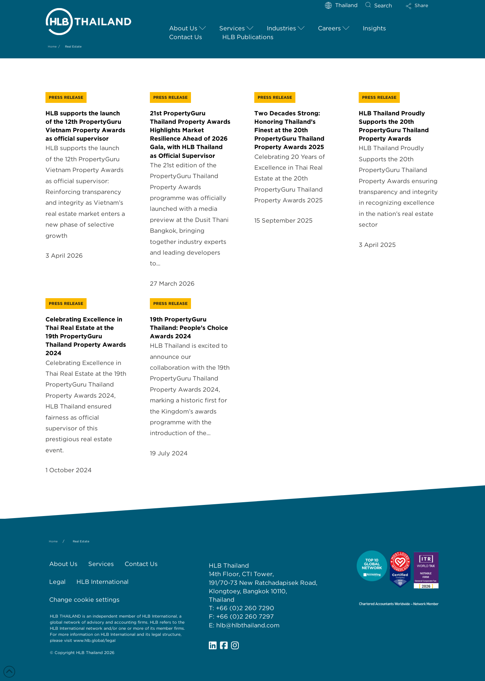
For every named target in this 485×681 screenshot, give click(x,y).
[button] (423, 8)
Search (383, 5)
